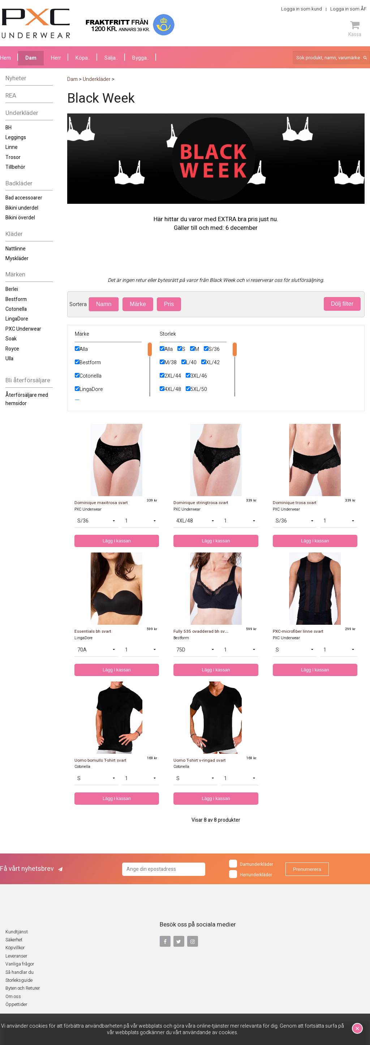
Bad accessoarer (23, 198)
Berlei (11, 289)
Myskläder (17, 258)
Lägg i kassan (117, 540)
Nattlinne (15, 249)
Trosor (13, 157)
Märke (138, 304)
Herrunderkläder (250, 874)
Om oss (13, 996)
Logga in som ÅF (348, 8)
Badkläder (19, 183)
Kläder (14, 233)
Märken (15, 274)
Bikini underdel (21, 208)
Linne (11, 147)
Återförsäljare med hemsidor (26, 399)
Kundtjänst (16, 932)
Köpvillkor (15, 948)
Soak (11, 339)
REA (10, 95)
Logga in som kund (301, 8)
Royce (12, 349)
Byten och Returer (22, 988)
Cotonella (16, 309)
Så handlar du (19, 972)
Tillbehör (15, 167)
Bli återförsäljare (27, 380)
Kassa (354, 29)
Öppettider (16, 1004)
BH (8, 128)
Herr (56, 58)
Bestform (16, 299)
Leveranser (16, 956)
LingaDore (16, 319)
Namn (104, 304)
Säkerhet (13, 940)
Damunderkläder (251, 864)
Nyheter (15, 78)
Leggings (15, 137)
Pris (169, 304)
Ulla (9, 358)
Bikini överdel (20, 218)
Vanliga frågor (19, 964)
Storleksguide (19, 980)
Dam (30, 58)
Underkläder (21, 112)
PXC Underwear (23, 329)
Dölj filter (342, 304)
